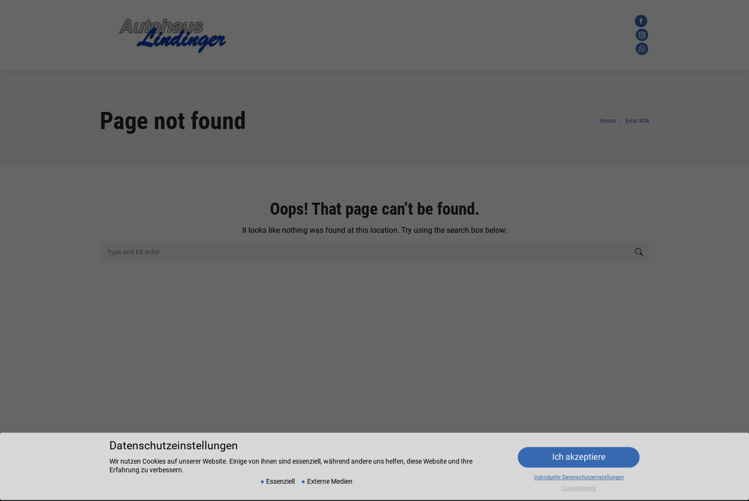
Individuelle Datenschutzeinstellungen (579, 473)
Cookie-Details (579, 484)
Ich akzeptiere (579, 453)
